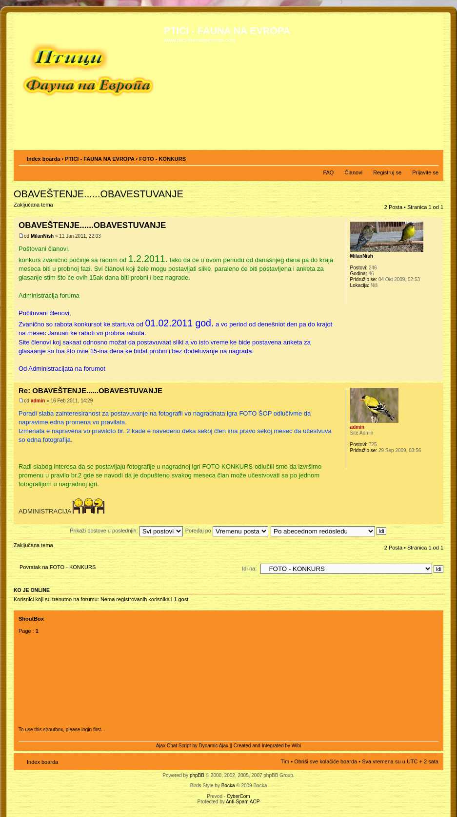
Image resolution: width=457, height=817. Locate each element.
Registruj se (387, 172)
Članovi (353, 172)
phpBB (197, 775)
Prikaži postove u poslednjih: (126, 530)
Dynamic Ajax (214, 745)
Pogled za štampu (416, 156)
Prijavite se (425, 172)
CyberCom (238, 796)
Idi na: (249, 568)
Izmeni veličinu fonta (431, 156)
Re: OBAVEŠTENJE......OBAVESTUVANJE (90, 390)
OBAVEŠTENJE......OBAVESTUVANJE (98, 194)
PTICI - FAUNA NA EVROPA (99, 159)
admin (38, 400)
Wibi (296, 745)
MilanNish (42, 236)
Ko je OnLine (32, 590)
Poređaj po (226, 530)
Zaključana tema (35, 208)
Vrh (435, 376)
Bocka (228, 785)
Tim (284, 761)
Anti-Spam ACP (242, 801)
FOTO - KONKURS (162, 159)
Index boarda (43, 159)
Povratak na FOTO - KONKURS (58, 567)
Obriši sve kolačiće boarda (325, 761)
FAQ (328, 172)
